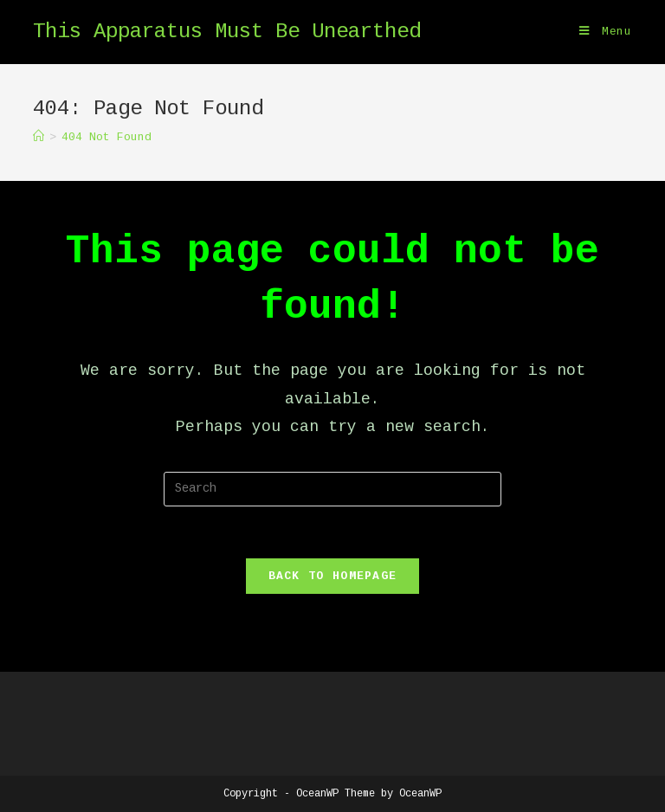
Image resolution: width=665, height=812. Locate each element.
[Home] (38, 137)
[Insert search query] (332, 489)
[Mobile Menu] (605, 32)
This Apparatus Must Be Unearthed (227, 31)
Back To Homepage (332, 576)
